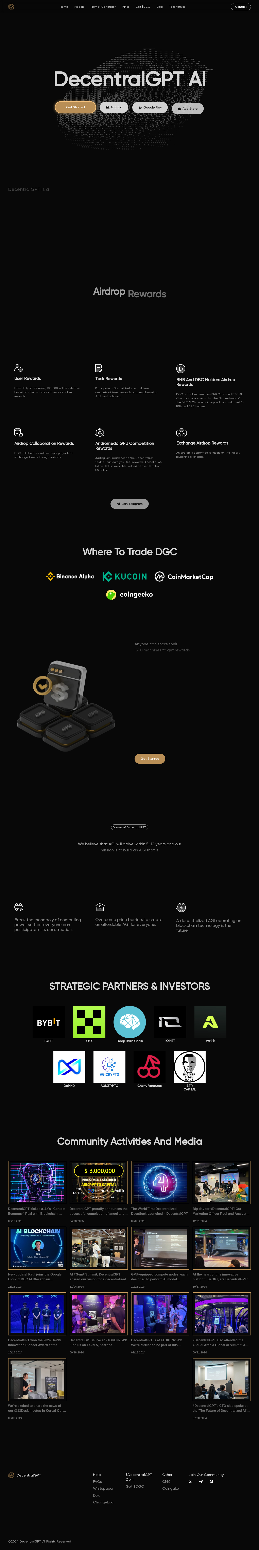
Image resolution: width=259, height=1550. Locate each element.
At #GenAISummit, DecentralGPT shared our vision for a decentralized (98, 1277)
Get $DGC (143, 6)
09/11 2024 (200, 1352)
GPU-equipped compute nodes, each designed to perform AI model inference (159, 1277)
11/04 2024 (77, 1286)
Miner (125, 6)
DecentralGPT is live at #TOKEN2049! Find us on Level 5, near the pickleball (98, 1343)
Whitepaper (103, 1488)
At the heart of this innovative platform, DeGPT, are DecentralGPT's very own (221, 1277)
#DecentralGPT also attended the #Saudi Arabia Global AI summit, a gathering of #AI (219, 1343)
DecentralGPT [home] (29, 1475)
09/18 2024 (77, 1352)
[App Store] (114, 114)
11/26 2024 (15, 1286)
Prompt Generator (103, 6)
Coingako (170, 1488)
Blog (160, 6)
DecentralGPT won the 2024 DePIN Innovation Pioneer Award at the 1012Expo (34, 1343)
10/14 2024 (15, 1352)
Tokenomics (177, 6)
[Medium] (211, 1481)
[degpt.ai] (150, 759)
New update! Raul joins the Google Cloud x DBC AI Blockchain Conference (35, 1277)
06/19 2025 (15, 1221)
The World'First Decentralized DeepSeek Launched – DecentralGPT (159, 1211)
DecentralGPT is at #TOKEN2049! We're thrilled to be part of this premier (156, 1343)
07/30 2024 (200, 1418)
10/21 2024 (138, 1286)
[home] (11, 7)
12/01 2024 (200, 1221)
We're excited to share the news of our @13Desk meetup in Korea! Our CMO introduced (35, 1408)
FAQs (97, 1481)
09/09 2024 (15, 1418)
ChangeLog (103, 1502)
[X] (190, 1481)
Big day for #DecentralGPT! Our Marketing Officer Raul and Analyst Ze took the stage (219, 1211)
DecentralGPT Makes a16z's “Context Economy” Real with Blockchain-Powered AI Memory (36, 1211)
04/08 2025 (77, 1221)
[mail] (241, 6)
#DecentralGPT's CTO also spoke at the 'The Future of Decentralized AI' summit (220, 1408)
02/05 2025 (138, 1221)
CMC (166, 1481)
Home (64, 6)
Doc (96, 1495)
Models (79, 6)
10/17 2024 (200, 1286)
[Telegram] (201, 1481)
